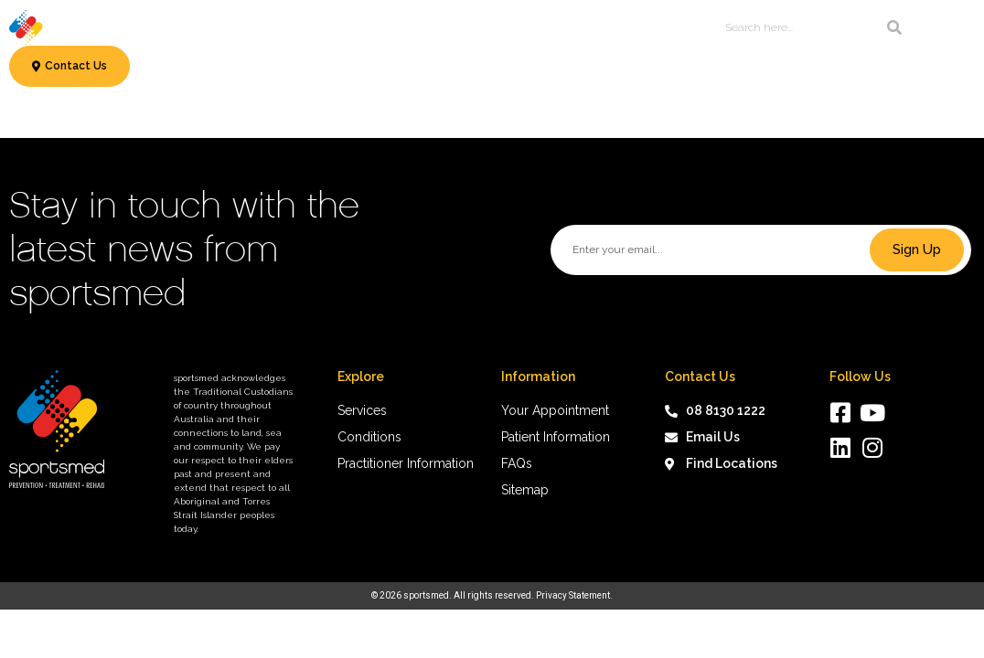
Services (198, 27)
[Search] (894, 27)
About (649, 27)
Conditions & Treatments (331, 27)
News (597, 27)
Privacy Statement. (574, 595)
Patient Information (496, 27)
